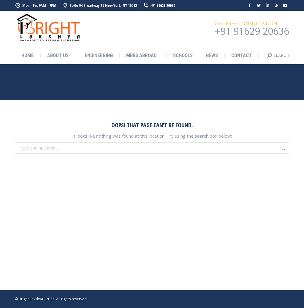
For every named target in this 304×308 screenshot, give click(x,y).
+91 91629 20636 (159, 5)
